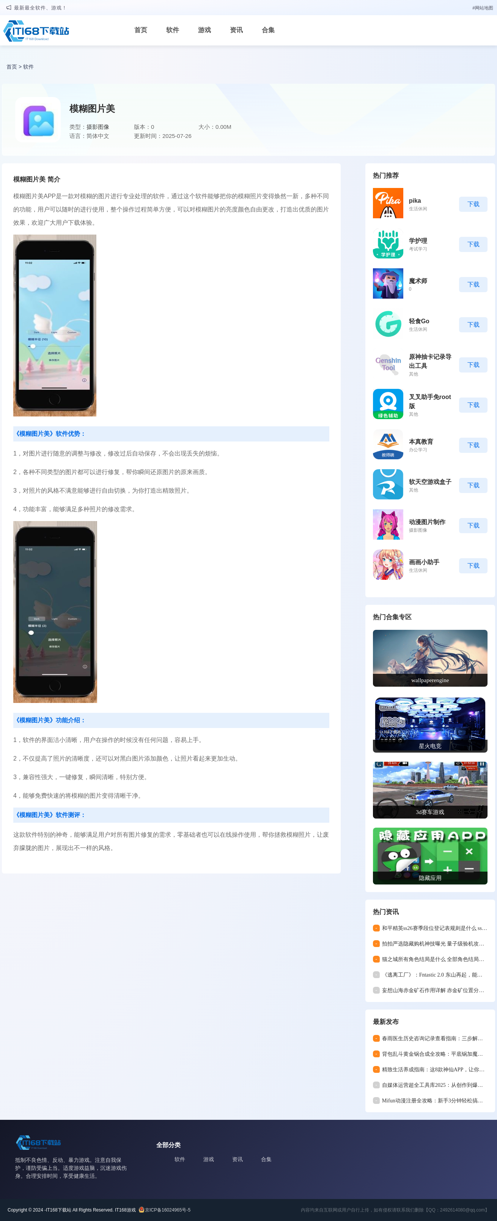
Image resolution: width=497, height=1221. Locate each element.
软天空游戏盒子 (430, 482)
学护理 (418, 241)
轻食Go (419, 321)
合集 (268, 30)
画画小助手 (424, 562)
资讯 (236, 30)
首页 (140, 30)
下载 (473, 204)
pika (415, 200)
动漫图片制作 (427, 522)
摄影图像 (98, 127)
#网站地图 (482, 8)
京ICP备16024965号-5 (167, 1210)
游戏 (204, 30)
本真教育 (421, 441)
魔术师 (418, 281)
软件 (172, 30)
